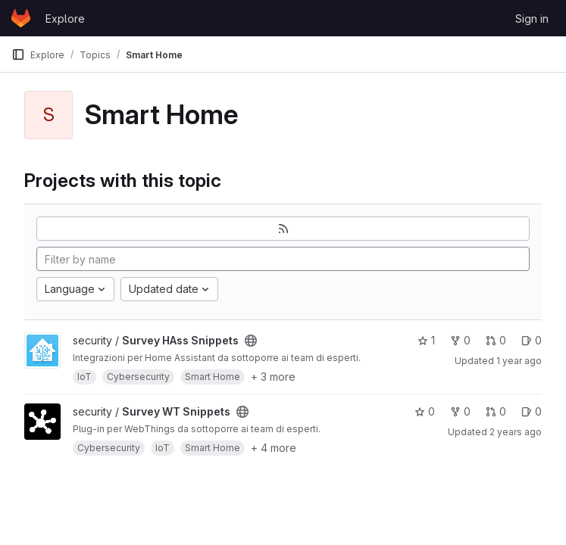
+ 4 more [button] (273, 447)
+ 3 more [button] (273, 376)
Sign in (532, 18)
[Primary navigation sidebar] (18, 54)
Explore (65, 18)
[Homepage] (20, 18)
